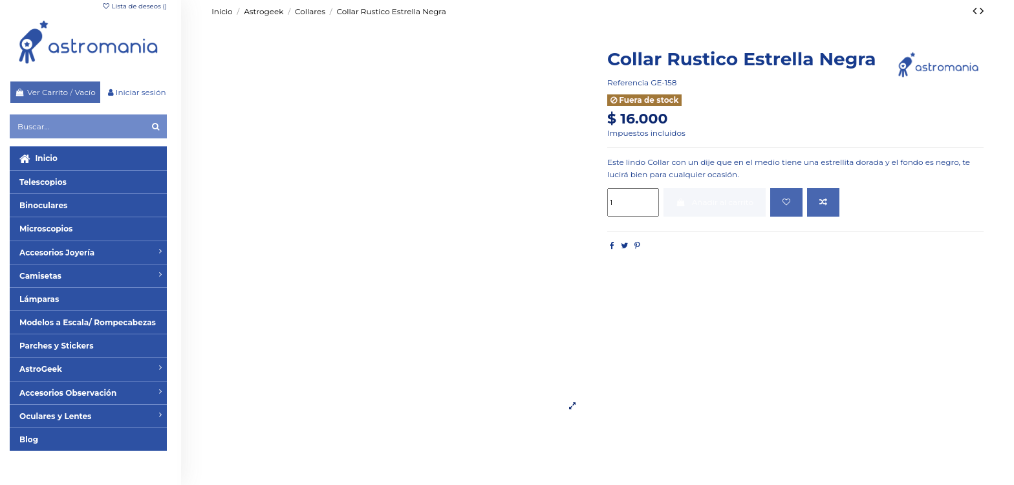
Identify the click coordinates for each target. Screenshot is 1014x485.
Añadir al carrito (714, 202)
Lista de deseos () (134, 6)
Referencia (628, 82)
